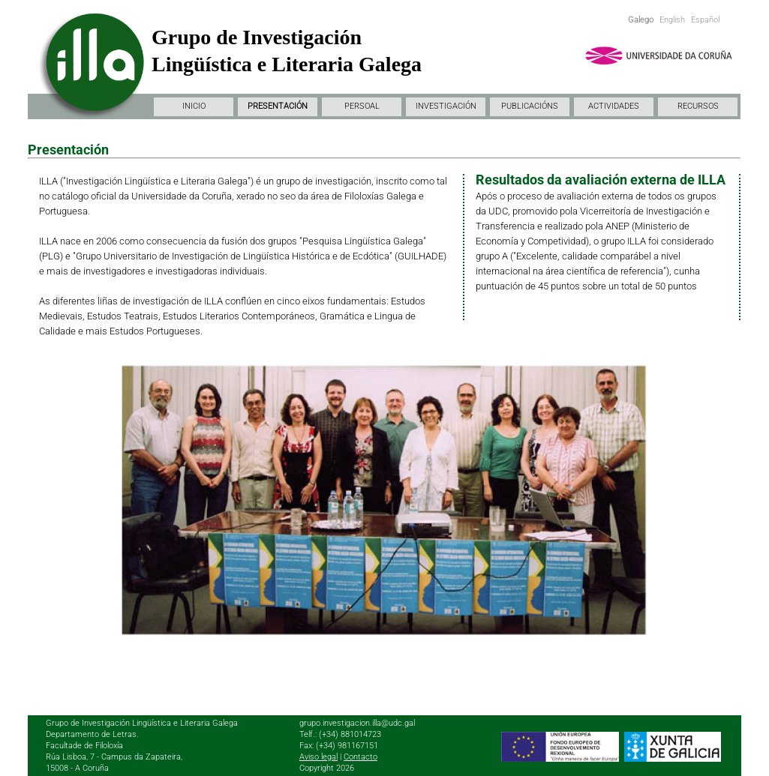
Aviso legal (318, 757)
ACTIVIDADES (613, 106)
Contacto (360, 757)
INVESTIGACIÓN (446, 106)
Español (705, 20)
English (672, 20)
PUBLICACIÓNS (529, 106)
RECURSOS (698, 106)
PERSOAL (362, 106)
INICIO (194, 106)
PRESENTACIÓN (278, 106)
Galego (640, 20)
